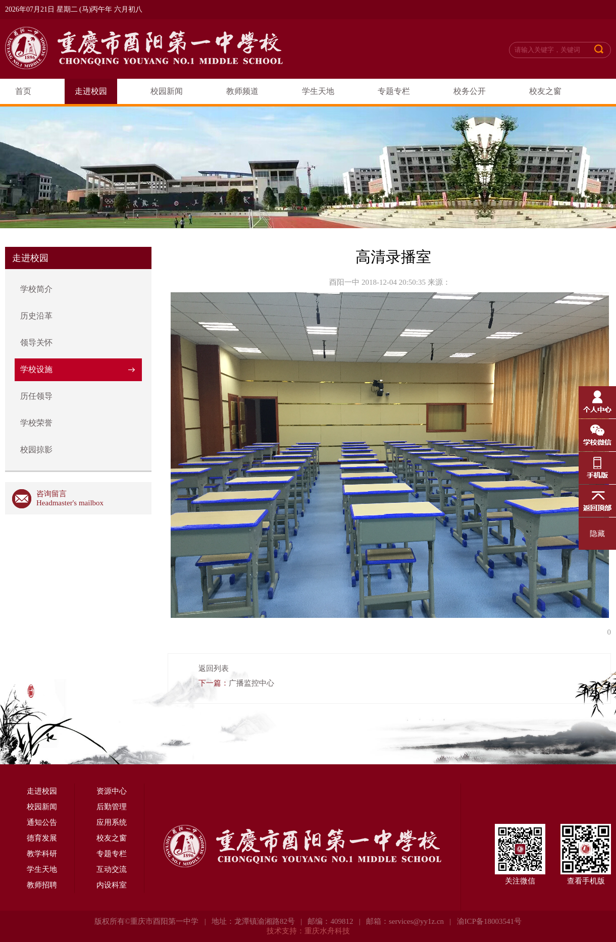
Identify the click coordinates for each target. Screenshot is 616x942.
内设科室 (111, 885)
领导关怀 (36, 342)
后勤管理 (111, 807)
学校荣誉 (36, 422)
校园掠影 (36, 449)
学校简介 (36, 289)
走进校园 (91, 91)
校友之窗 (545, 91)
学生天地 (318, 91)
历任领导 (36, 396)
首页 (23, 91)
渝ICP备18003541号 (489, 921)
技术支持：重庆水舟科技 (308, 931)
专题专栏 (394, 91)
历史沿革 (36, 315)
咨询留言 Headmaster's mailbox (58, 498)
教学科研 (42, 854)
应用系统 (111, 822)
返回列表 (213, 668)
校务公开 (469, 91)
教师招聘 (42, 885)
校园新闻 (166, 91)
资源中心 (111, 791)
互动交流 (111, 869)
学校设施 (36, 369)
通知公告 (42, 822)
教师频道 (242, 91)
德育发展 (42, 838)
